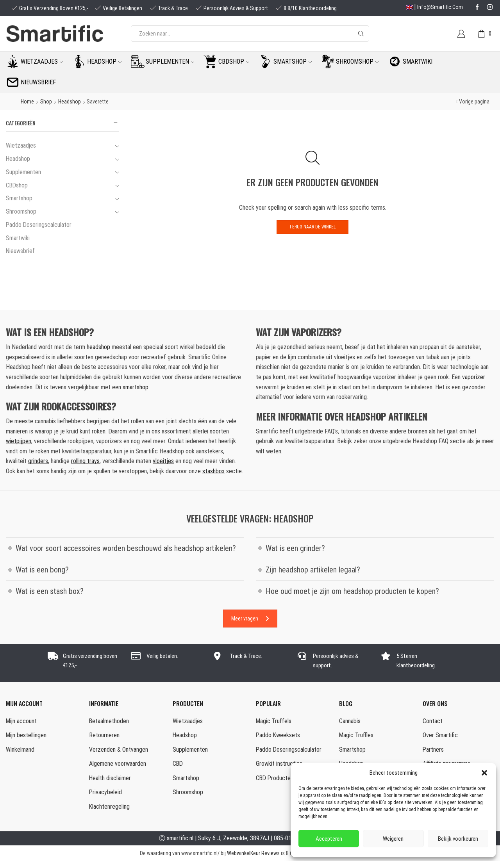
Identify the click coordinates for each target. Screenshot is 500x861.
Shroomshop (357, 61)
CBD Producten (274, 778)
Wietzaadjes (42, 61)
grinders (38, 461)
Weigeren (393, 838)
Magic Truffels (273, 721)
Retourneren (104, 735)
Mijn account (21, 721)
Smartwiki (417, 61)
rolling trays (85, 461)
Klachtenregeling (109, 806)
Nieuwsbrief (38, 82)
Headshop (104, 61)
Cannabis (350, 721)
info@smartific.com (440, 7)
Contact (433, 721)
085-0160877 (290, 838)
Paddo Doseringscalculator (38, 224)
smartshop (135, 387)
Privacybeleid (105, 792)
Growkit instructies (279, 763)
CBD (178, 763)
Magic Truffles (356, 735)
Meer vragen (250, 618)
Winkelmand (20, 749)
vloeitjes (163, 461)
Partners (433, 749)
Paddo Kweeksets (278, 735)
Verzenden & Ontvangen (118, 749)
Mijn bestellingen (26, 735)
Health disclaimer (110, 778)
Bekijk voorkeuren (458, 838)
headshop (98, 347)
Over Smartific (440, 735)
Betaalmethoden (109, 721)
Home (27, 101)
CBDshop (233, 61)
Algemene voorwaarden (117, 763)
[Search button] (361, 33)
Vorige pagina (474, 101)
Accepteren (329, 838)
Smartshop (292, 61)
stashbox (213, 471)
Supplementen (170, 61)
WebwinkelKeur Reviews (253, 853)
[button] (484, 773)
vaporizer (473, 377)
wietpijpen (18, 441)
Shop (46, 101)
